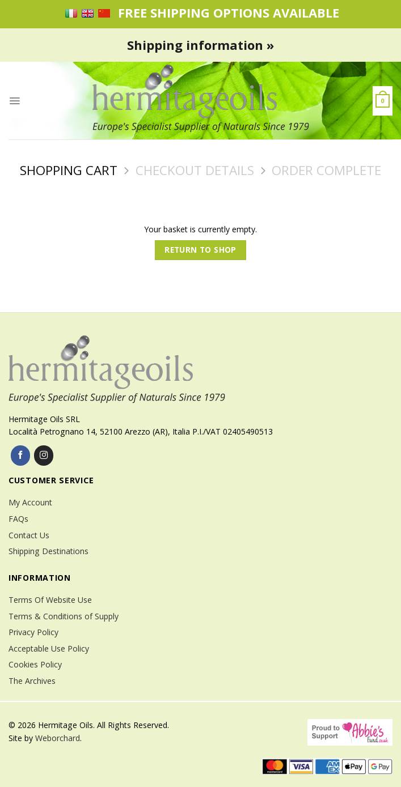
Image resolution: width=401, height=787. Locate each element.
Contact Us (29, 535)
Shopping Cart (68, 170)
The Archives (32, 680)
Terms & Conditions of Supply (64, 616)
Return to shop (200, 249)
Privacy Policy (33, 632)
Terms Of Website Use (50, 599)
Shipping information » (200, 44)
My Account (30, 502)
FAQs (18, 518)
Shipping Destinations (48, 551)
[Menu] (14, 101)
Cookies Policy (35, 664)
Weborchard (57, 738)
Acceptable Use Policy (49, 648)
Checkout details (195, 170)
